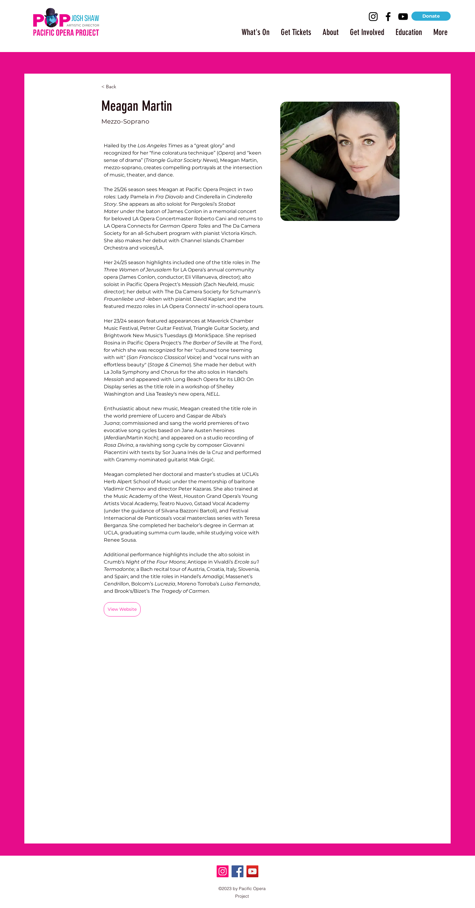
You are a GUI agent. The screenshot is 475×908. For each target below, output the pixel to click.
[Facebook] (388, 17)
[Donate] (431, 16)
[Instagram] (373, 17)
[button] (253, 29)
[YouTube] (403, 17)
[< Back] (113, 86)
